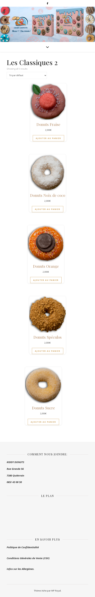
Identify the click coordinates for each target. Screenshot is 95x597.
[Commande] (27, 75)
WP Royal (56, 590)
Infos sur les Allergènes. (20, 569)
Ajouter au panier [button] (48, 138)
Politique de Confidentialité (23, 547)
